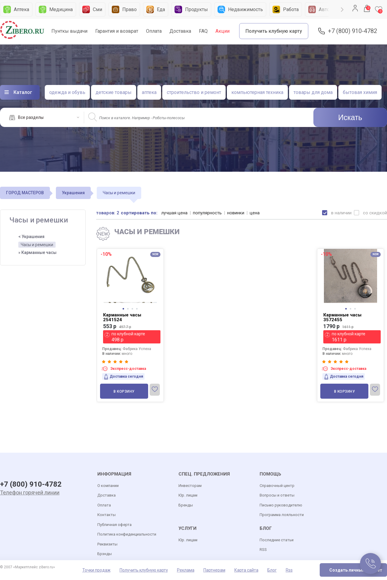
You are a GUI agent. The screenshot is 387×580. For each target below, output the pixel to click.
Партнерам (214, 570)
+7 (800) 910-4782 (352, 31)
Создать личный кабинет (355, 570)
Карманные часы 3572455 (342, 317)
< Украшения (31, 236)
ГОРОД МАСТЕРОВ (25, 192)
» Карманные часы (37, 252)
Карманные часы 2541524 (122, 317)
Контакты (106, 514)
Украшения (73, 192)
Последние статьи (277, 540)
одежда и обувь (67, 92)
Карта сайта (246, 570)
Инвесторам (190, 485)
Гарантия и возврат (116, 31)
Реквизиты (107, 544)
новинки (235, 213)
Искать (350, 117)
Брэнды (104, 553)
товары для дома (313, 92)
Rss (289, 570)
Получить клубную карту (273, 31)
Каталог (23, 92)
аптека (149, 92)
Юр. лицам (187, 495)
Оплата (154, 31)
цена (255, 213)
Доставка (180, 31)
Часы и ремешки (37, 244)
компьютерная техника (257, 92)
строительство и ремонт (194, 92)
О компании (108, 485)
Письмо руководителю (281, 505)
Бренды (185, 505)
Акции (222, 31)
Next (342, 9)
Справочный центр (277, 485)
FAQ (203, 31)
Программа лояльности (282, 514)
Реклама (185, 570)
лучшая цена (174, 213)
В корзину (124, 391)
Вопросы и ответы (277, 495)
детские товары (114, 92)
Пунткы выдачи (69, 31)
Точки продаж (96, 570)
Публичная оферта (114, 524)
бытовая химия (360, 92)
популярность (207, 213)
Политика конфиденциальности (126, 534)
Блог (272, 570)
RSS (263, 549)
